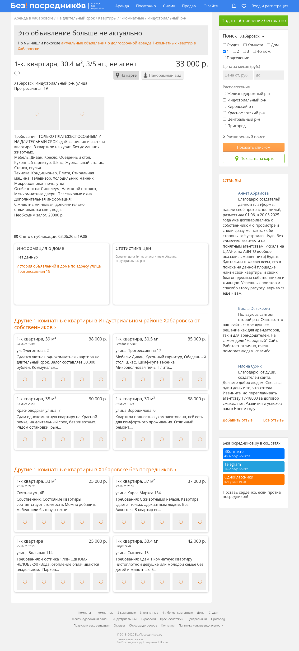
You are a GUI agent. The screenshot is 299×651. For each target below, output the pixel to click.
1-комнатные (132, 18)
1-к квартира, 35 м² (62, 398)
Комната (253, 45)
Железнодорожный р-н (246, 93)
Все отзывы (274, 420)
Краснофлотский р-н (244, 112)
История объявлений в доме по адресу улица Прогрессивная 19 (59, 268)
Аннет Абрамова (253, 193)
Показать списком (253, 147)
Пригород (234, 125)
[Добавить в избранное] (17, 74)
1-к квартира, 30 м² (161, 398)
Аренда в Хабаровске (33, 18)
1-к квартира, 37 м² (161, 481)
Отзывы (232, 180)
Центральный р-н (241, 119)
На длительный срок (76, 18)
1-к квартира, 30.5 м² (161, 338)
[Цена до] (269, 75)
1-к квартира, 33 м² (62, 481)
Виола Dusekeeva (254, 308)
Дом (273, 45)
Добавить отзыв (238, 420)
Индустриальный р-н (166, 18)
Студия (231, 45)
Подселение (236, 57)
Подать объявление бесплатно (253, 20)
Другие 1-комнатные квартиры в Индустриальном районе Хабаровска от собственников (107, 323)
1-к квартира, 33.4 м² (161, 541)
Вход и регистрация (270, 6)
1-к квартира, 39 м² (62, 338)
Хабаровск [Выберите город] (250, 36)
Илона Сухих (250, 366)
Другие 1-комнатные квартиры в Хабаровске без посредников (93, 469)
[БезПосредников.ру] (57, 6)
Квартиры (107, 18)
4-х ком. (262, 51)
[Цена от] (238, 75)
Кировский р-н (239, 106)
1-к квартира (62, 541)
